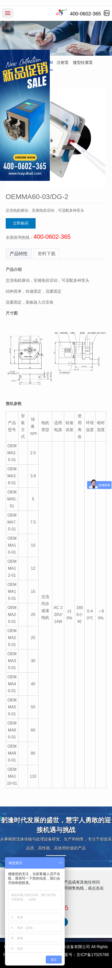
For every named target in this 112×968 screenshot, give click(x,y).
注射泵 (63, 62)
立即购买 (21, 223)
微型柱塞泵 (83, 62)
